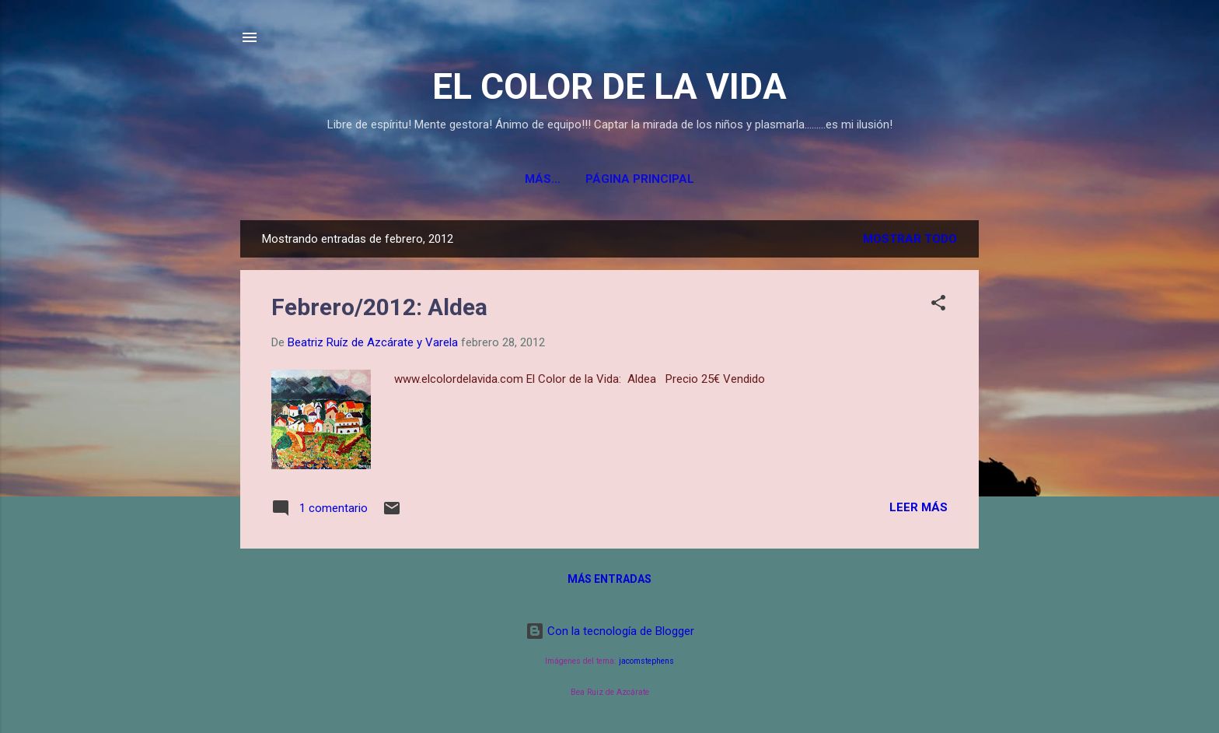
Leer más (918, 507)
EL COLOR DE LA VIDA (609, 86)
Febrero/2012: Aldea (379, 307)
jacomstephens (646, 661)
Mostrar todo (910, 239)
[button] (938, 305)
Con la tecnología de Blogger (610, 631)
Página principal (609, 179)
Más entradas (609, 579)
